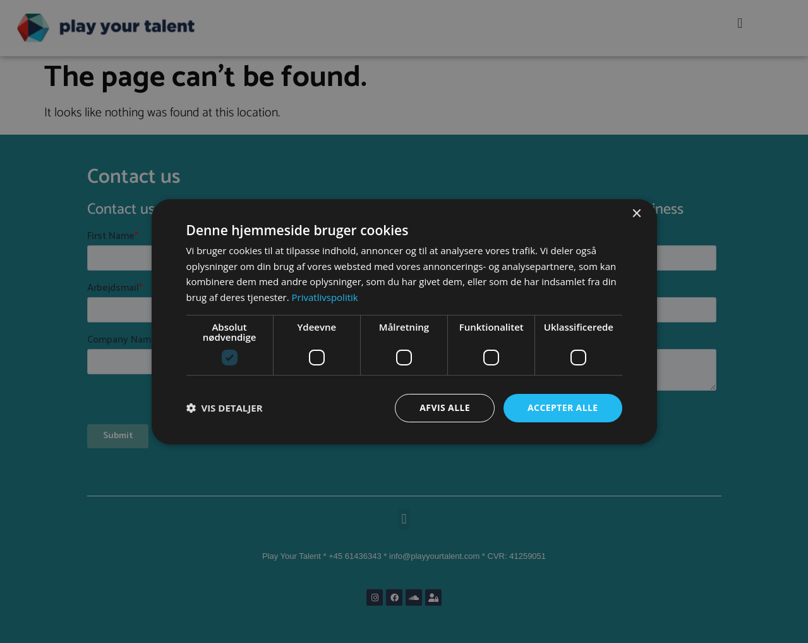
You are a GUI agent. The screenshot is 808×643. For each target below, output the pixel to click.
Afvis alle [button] (444, 407)
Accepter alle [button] (563, 407)
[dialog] (404, 321)
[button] (224, 407)
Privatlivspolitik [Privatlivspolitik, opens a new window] (325, 297)
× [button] (636, 213)
